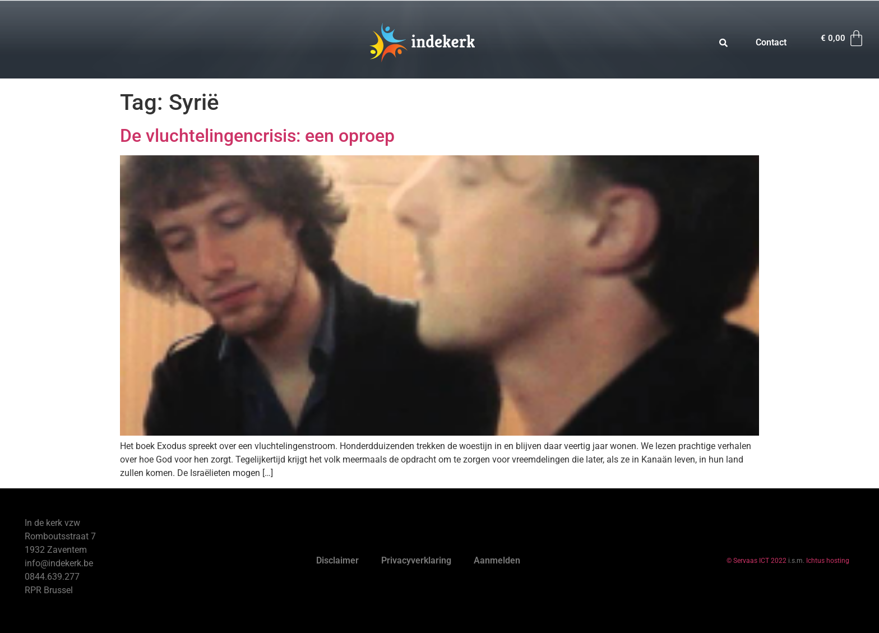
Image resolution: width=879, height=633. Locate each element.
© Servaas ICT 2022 (757, 561)
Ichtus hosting (827, 561)
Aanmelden (497, 560)
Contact (771, 42)
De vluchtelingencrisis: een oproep (257, 135)
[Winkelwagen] (843, 38)
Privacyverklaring (416, 560)
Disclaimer (337, 560)
